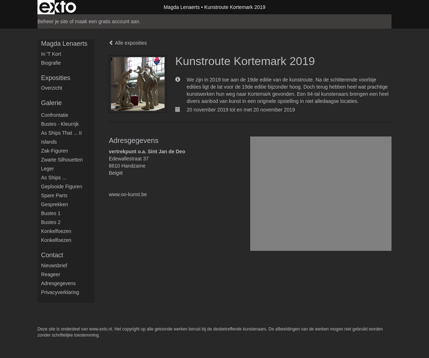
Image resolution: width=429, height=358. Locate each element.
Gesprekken (54, 204)
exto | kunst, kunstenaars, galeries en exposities (57, 7)
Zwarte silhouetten (62, 160)
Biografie (51, 63)
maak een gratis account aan (107, 21)
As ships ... (53, 177)
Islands (49, 142)
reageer (50, 274)
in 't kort (51, 54)
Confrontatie (54, 115)
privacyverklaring (60, 292)
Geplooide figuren (61, 186)
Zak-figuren (54, 151)
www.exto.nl (100, 329)
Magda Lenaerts (181, 7)
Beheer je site (52, 21)
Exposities (55, 77)
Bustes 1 (50, 213)
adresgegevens (58, 283)
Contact (52, 255)
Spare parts (54, 195)
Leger (47, 168)
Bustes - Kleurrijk (60, 124)
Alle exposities (128, 43)
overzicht (51, 88)
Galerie (51, 102)
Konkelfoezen (56, 231)
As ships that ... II (61, 133)
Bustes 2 (50, 222)
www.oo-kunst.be (128, 194)
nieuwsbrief (54, 265)
